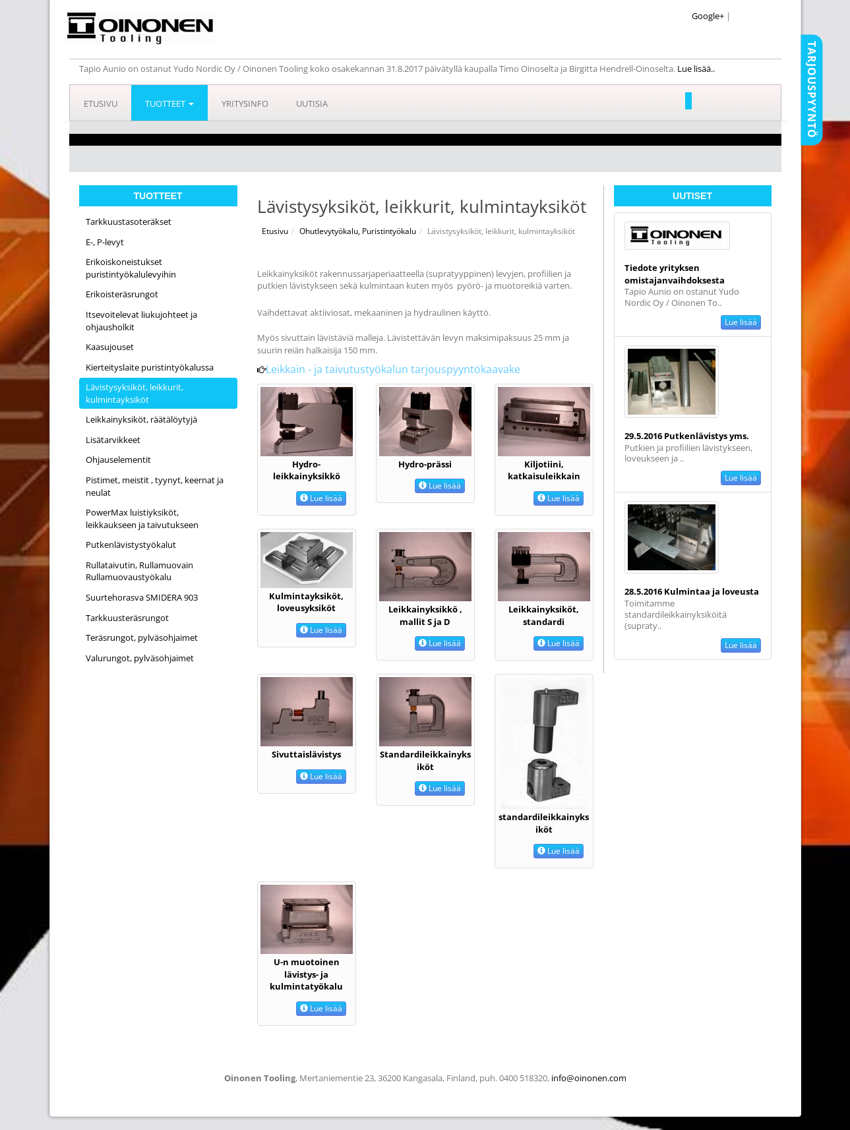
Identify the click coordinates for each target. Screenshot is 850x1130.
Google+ (708, 16)
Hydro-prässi (425, 464)
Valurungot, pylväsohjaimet (140, 658)
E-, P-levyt (105, 242)
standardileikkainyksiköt (544, 823)
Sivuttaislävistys (306, 754)
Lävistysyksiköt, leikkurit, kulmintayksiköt (134, 393)
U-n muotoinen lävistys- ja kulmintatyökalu (306, 974)
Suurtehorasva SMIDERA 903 (142, 597)
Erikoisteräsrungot (122, 294)
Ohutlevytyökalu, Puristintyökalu (357, 231)
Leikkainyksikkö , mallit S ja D (425, 615)
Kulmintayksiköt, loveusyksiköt (306, 602)
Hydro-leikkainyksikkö (306, 470)
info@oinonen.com (588, 1078)
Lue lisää (741, 322)
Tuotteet (169, 103)
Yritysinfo (245, 103)
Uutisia (312, 103)
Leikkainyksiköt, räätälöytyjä (141, 419)
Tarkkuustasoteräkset (128, 221)
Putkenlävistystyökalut (131, 544)
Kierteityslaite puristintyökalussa (150, 367)
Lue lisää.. (697, 68)
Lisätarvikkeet (113, 440)
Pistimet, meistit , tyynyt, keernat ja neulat (155, 486)
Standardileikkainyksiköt (425, 760)
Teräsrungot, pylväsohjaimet (142, 637)
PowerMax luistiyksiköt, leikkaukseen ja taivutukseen (142, 518)
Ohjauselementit (118, 459)
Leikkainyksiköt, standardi (543, 615)
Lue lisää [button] (321, 498)
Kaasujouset (110, 347)
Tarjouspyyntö (811, 89)
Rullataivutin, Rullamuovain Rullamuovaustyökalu (139, 571)
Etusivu (100, 103)
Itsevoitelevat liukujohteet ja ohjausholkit (141, 321)
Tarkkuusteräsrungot (127, 618)
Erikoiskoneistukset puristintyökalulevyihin (131, 268)
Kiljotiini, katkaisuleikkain (544, 470)
